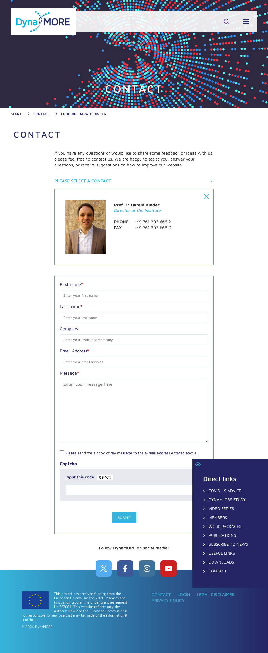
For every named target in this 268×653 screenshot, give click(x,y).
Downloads (221, 562)
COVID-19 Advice (225, 490)
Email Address (74, 350)
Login (184, 594)
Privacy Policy (168, 600)
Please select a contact (82, 180)
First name (71, 284)
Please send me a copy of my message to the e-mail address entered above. (131, 453)
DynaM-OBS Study (227, 499)
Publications (222, 535)
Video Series (221, 508)
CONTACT (218, 571)
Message (69, 372)
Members (218, 517)
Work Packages (225, 526)
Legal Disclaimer (216, 594)
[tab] (133, 181)
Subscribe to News (228, 544)
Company (69, 328)
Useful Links (222, 553)
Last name (71, 306)
